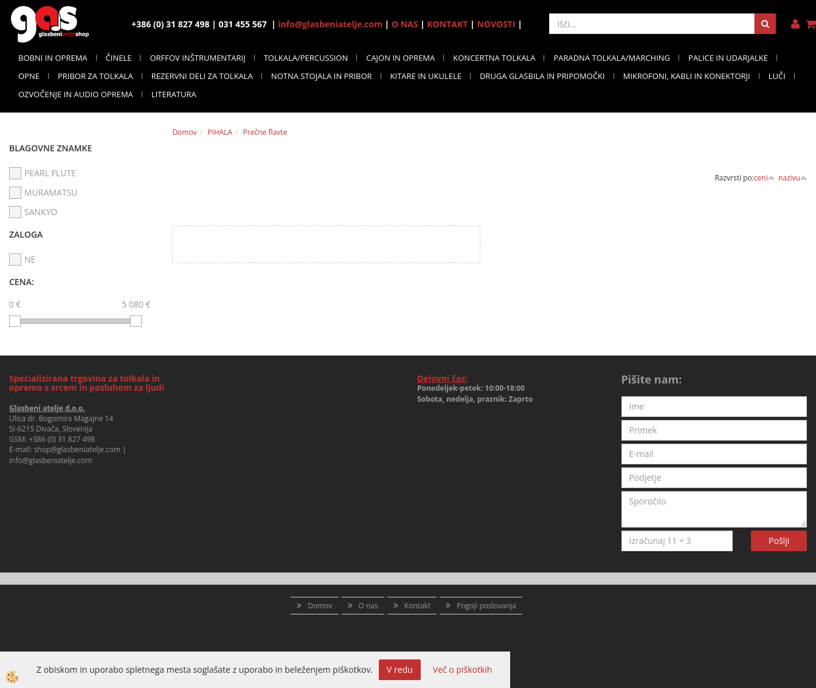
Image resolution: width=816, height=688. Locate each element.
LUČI (777, 76)
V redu (400, 669)
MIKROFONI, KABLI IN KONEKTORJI (686, 76)
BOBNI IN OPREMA (53, 57)
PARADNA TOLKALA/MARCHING (611, 57)
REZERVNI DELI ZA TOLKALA (202, 76)
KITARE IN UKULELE (426, 76)
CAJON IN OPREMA (400, 57)
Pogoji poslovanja (486, 605)
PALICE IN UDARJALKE (728, 57)
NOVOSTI (496, 24)
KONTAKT (447, 24)
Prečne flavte (265, 132)
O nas (368, 605)
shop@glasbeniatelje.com (77, 449)
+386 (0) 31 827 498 (62, 439)
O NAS (405, 24)
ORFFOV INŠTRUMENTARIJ (197, 57)
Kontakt (417, 605)
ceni (764, 178)
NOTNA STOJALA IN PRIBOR (321, 76)
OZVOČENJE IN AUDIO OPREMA (75, 94)
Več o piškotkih (463, 669)
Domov (184, 132)
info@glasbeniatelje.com (330, 24)
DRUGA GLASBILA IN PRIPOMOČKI (542, 76)
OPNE (29, 76)
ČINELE (119, 57)
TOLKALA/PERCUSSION (306, 57)
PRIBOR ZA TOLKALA (95, 76)
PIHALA (219, 132)
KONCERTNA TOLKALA (494, 57)
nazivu (792, 178)
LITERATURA (173, 94)
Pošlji (779, 540)
